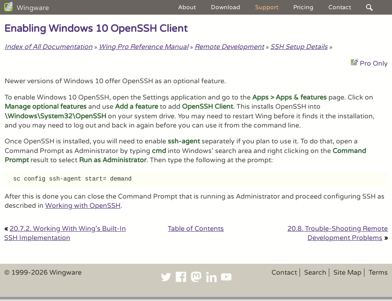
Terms (378, 272)
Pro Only (374, 63)
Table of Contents (196, 228)
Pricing (303, 7)
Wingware (33, 8)
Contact (339, 7)
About (187, 7)
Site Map (347, 272)
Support (266, 7)
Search (315, 272)
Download (225, 7)
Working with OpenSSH (82, 206)
